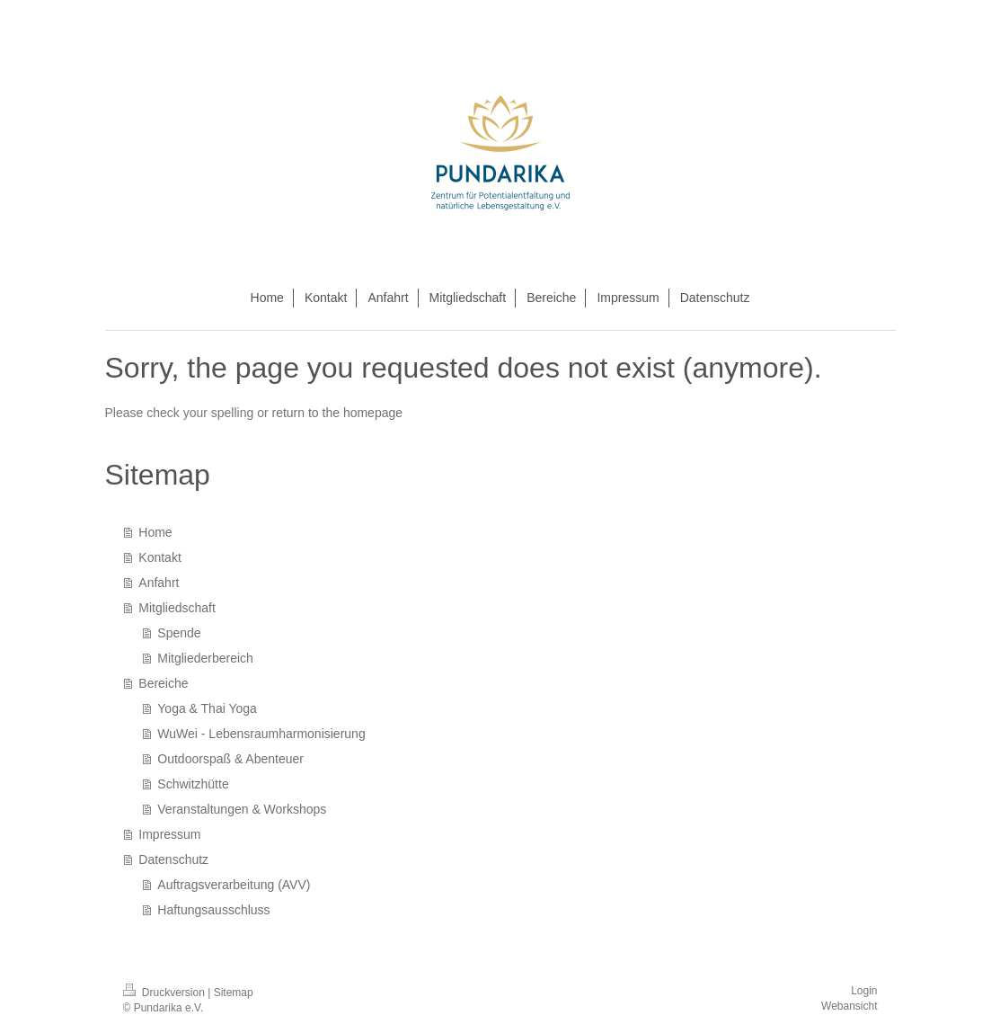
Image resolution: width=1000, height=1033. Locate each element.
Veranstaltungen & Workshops (241, 809)
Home (155, 532)
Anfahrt (158, 582)
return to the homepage (337, 412)
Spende (178, 633)
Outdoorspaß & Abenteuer (230, 759)
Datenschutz (173, 859)
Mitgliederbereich (205, 658)
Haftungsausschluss (213, 910)
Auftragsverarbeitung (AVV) (233, 884)
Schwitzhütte (192, 784)
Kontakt (159, 557)
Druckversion (165, 992)
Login (864, 990)
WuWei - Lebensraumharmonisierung (261, 733)
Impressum (169, 834)
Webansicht (849, 1006)
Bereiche (163, 683)
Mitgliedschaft (177, 608)
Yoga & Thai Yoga (207, 708)
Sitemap (233, 992)
